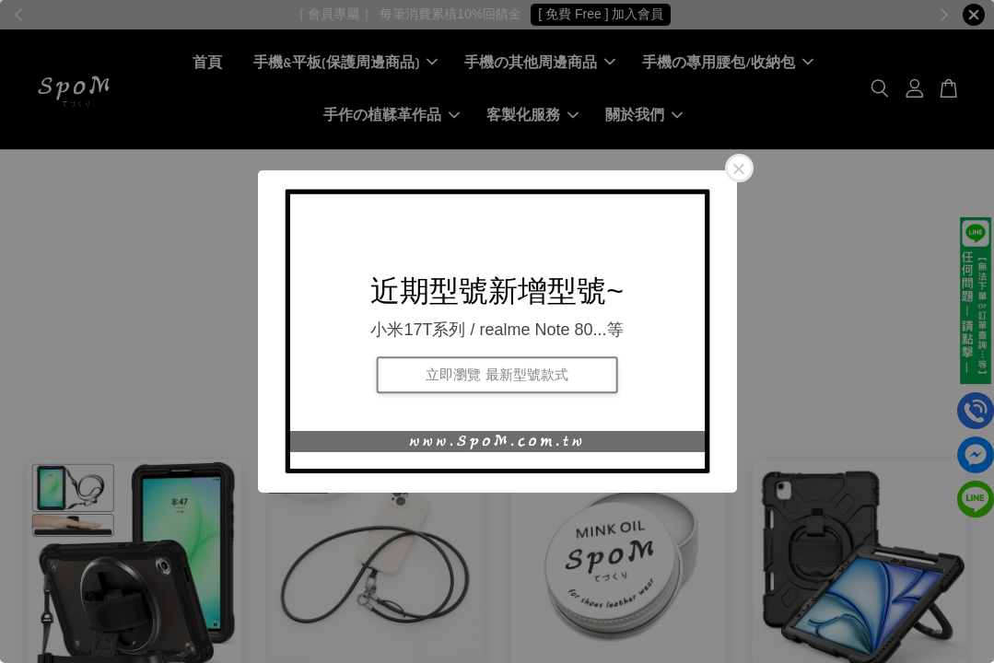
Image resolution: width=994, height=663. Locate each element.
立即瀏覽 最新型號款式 (496, 374)
